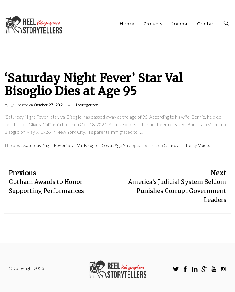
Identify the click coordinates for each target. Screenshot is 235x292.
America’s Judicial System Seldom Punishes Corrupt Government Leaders (177, 190)
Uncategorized (86, 105)
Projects (153, 24)
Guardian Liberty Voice (186, 145)
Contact (206, 24)
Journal (179, 24)
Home (127, 24)
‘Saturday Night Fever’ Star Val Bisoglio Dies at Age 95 (75, 145)
